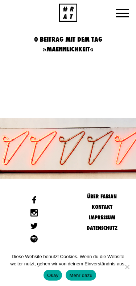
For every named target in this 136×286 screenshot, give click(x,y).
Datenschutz (102, 228)
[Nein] (127, 266)
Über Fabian (102, 196)
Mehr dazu (80, 275)
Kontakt (102, 207)
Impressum (102, 217)
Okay (52, 275)
